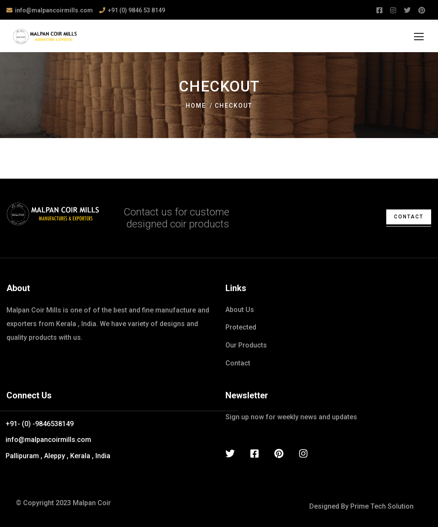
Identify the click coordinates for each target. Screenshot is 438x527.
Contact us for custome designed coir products (176, 218)
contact (408, 217)
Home (196, 105)
